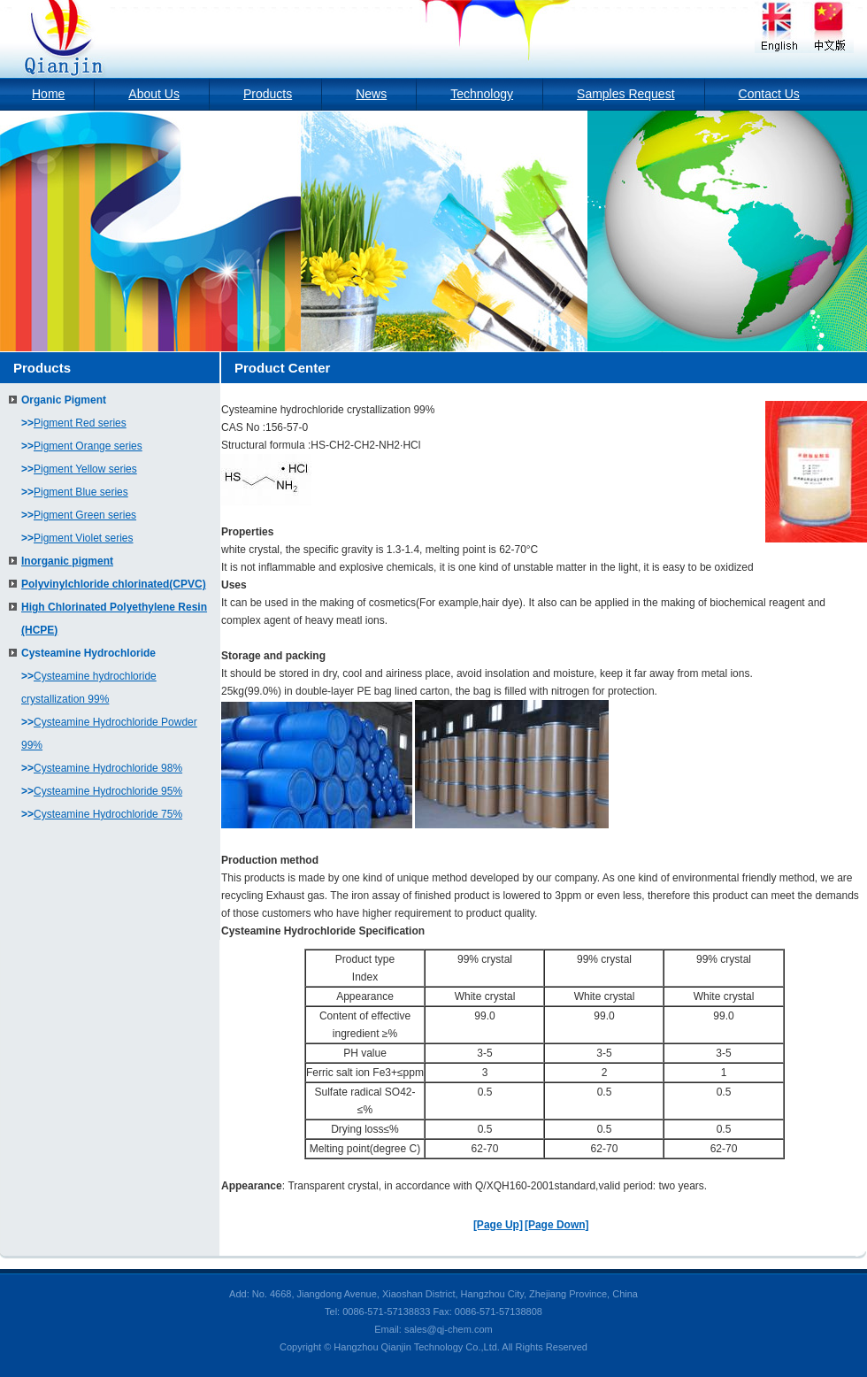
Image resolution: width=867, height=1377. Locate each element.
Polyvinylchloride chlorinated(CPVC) (113, 584)
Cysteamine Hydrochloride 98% (108, 768)
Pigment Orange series (88, 446)
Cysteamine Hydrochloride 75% (108, 814)
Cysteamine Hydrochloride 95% (108, 791)
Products (267, 94)
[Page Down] (557, 1225)
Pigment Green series (85, 515)
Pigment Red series (80, 423)
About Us (154, 94)
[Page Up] (498, 1225)
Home (48, 94)
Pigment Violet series (84, 538)
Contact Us (769, 94)
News (371, 94)
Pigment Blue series (81, 492)
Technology (481, 94)
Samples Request (626, 94)
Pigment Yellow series (85, 469)
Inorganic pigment (67, 561)
